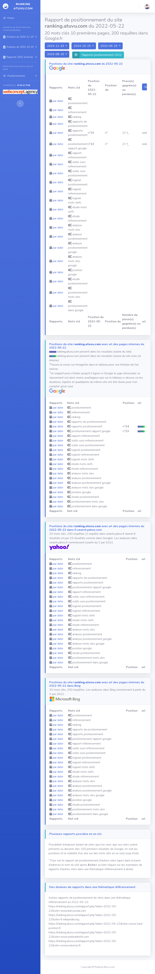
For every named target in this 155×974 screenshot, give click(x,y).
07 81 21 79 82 (23, 85)
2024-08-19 (56, 54)
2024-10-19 (82, 46)
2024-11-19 (56, 46)
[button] (147, 6)
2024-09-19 (109, 46)
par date (58, 101)
